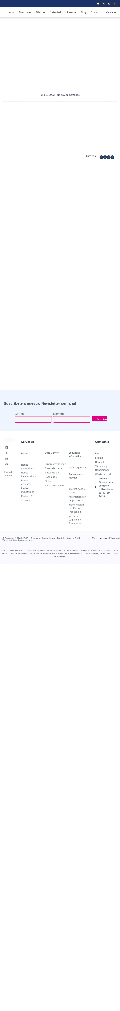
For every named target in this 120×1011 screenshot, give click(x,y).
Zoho (94, 538)
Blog (83, 12)
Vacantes (111, 12)
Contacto (96, 12)
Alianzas (40, 12)
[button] (101, 157)
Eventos (71, 12)
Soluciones (25, 12)
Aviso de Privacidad (110, 538)
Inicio (11, 12)
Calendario (56, 12)
